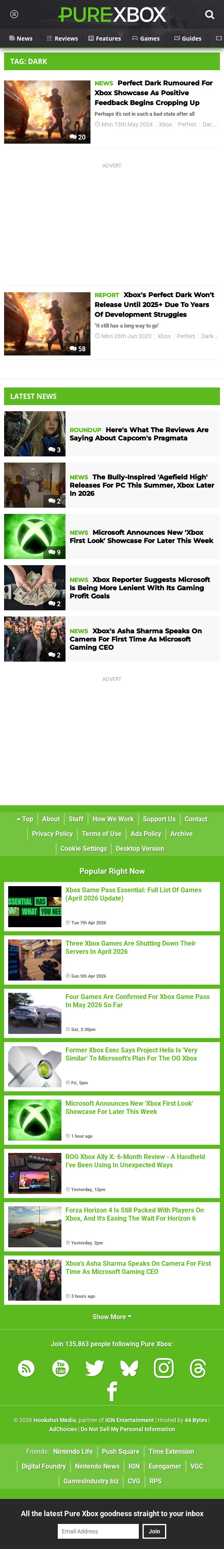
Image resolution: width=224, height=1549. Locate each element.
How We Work (113, 819)
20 (78, 137)
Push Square (121, 1451)
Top (25, 819)
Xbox (165, 124)
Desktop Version (140, 848)
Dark (209, 124)
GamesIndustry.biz (91, 1481)
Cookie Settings (84, 848)
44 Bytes (196, 1420)
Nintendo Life (73, 1451)
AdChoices (63, 1429)
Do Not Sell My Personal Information (128, 1429)
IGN (134, 1466)
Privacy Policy (52, 834)
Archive (181, 834)
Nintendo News (97, 1466)
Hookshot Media (55, 1420)
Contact (196, 819)
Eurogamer (165, 1466)
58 (78, 349)
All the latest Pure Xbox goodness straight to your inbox (112, 1513)
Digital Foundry (44, 1466)
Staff (76, 819)
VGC (196, 1466)
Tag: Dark (28, 61)
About (51, 819)
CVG (134, 1481)
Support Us (159, 819)
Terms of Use (102, 834)
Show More (112, 1317)
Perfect (187, 124)
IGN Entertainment (129, 1420)
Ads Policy (146, 834)
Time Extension (171, 1451)
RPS (155, 1481)
